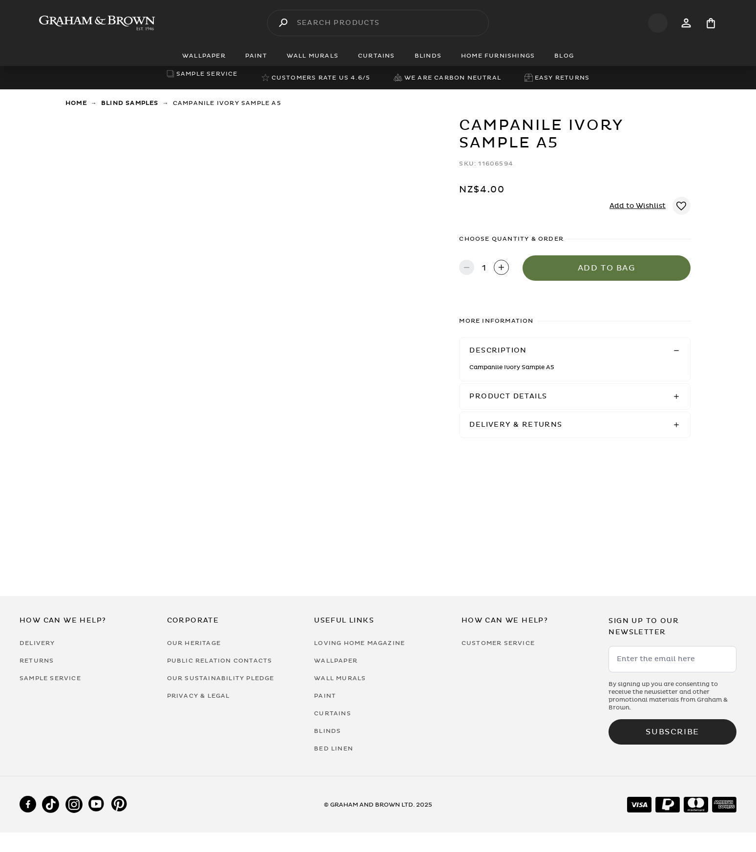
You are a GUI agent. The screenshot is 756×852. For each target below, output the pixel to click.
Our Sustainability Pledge (220, 678)
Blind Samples (130, 103)
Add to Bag (607, 268)
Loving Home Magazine (359, 643)
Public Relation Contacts (220, 660)
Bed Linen (333, 748)
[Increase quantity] (501, 268)
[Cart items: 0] (711, 23)
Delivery (37, 643)
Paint (325, 695)
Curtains (332, 713)
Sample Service (50, 678)
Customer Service (498, 643)
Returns (37, 660)
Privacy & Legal (198, 695)
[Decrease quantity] (466, 268)
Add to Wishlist (637, 206)
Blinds (327, 730)
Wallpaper (335, 660)
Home (76, 103)
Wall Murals (340, 678)
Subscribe (672, 732)
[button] (575, 350)
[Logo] (97, 23)
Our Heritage (194, 643)
